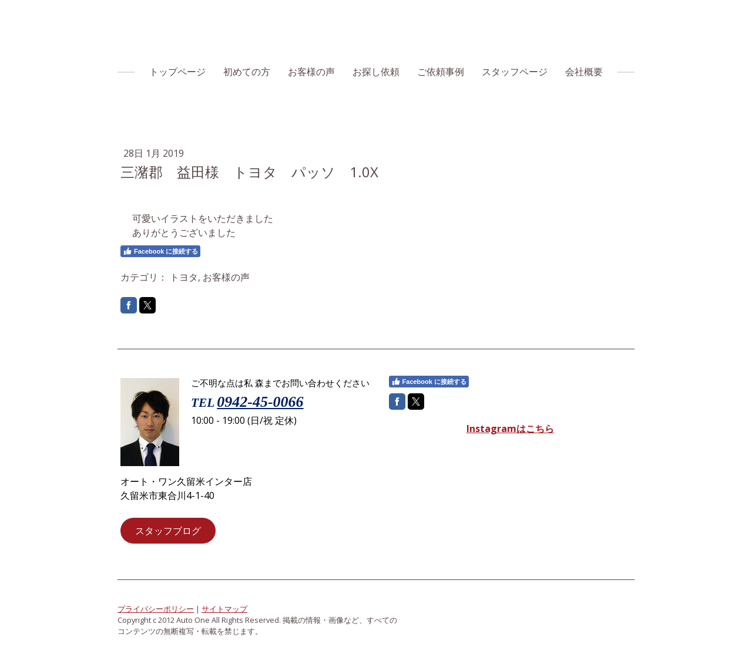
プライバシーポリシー (156, 608)
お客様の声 (311, 71)
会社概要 (584, 71)
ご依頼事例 (440, 71)
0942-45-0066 (260, 401)
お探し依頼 (376, 71)
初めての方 (246, 71)
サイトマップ (224, 608)
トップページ (177, 71)
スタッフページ (515, 71)
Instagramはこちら (510, 428)
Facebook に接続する (160, 251)
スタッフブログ (168, 530)
